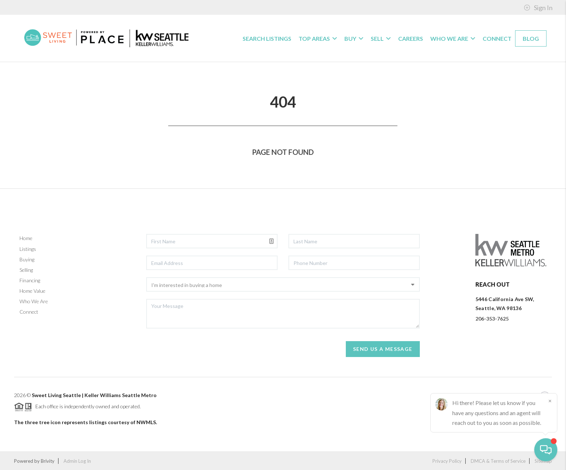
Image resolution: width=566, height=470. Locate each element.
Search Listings (267, 38)
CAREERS (410, 38)
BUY (353, 38)
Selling (26, 270)
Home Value (32, 291)
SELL (381, 38)
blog (531, 38)
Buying (26, 259)
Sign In (538, 7)
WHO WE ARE (452, 38)
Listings (27, 249)
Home (25, 238)
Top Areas (318, 38)
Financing (29, 280)
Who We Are (33, 301)
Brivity (48, 461)
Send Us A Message (383, 349)
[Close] (550, 401)
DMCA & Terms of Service (498, 461)
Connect (497, 38)
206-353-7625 (492, 318)
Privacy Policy (447, 461)
